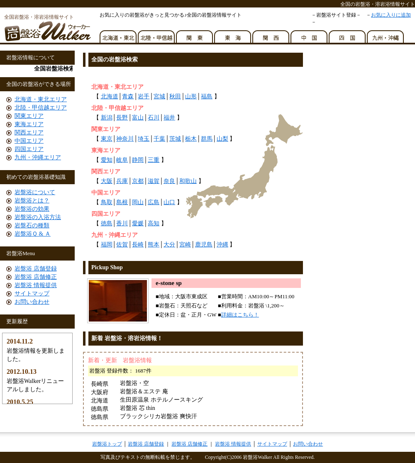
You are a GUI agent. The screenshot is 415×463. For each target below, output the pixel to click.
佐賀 (122, 244)
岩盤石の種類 (32, 225)
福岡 (106, 244)
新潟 (106, 118)
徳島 (106, 223)
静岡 (138, 160)
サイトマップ (32, 293)
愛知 (106, 160)
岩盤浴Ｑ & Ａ (33, 234)
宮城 (159, 96)
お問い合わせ (32, 302)
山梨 (222, 139)
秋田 (175, 96)
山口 (169, 202)
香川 (122, 223)
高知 (153, 223)
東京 (106, 139)
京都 (138, 181)
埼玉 (143, 139)
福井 (169, 118)
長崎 (138, 244)
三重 (153, 160)
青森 (128, 96)
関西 (271, 34)
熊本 (153, 244)
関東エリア (29, 116)
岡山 (138, 202)
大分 (169, 244)
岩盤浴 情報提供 (36, 285)
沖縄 (222, 244)
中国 (309, 34)
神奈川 (125, 139)
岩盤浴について (35, 192)
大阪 (106, 181)
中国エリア (29, 141)
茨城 (175, 139)
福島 (206, 96)
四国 (348, 34)
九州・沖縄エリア (38, 157)
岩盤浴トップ (107, 444)
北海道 (109, 96)
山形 (191, 96)
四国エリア (29, 149)
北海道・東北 (119, 34)
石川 (153, 118)
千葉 (159, 139)
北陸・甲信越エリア (41, 108)
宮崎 (185, 244)
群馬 (206, 139)
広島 (153, 202)
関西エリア (29, 132)
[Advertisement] (182, 74)
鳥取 (106, 202)
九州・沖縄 (386, 34)
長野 (122, 118)
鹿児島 (203, 244)
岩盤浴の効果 (32, 209)
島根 (122, 202)
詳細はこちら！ (240, 315)
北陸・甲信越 (157, 34)
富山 (138, 118)
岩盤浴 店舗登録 (36, 269)
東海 (233, 34)
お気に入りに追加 (391, 15)
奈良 (169, 181)
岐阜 (122, 160)
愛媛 (138, 223)
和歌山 (188, 181)
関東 (195, 34)
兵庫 (122, 181)
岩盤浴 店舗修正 (36, 277)
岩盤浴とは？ (32, 200)
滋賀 (153, 181)
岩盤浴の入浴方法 (38, 217)
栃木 (191, 139)
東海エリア (29, 124)
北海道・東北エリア (41, 99)
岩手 (143, 96)
